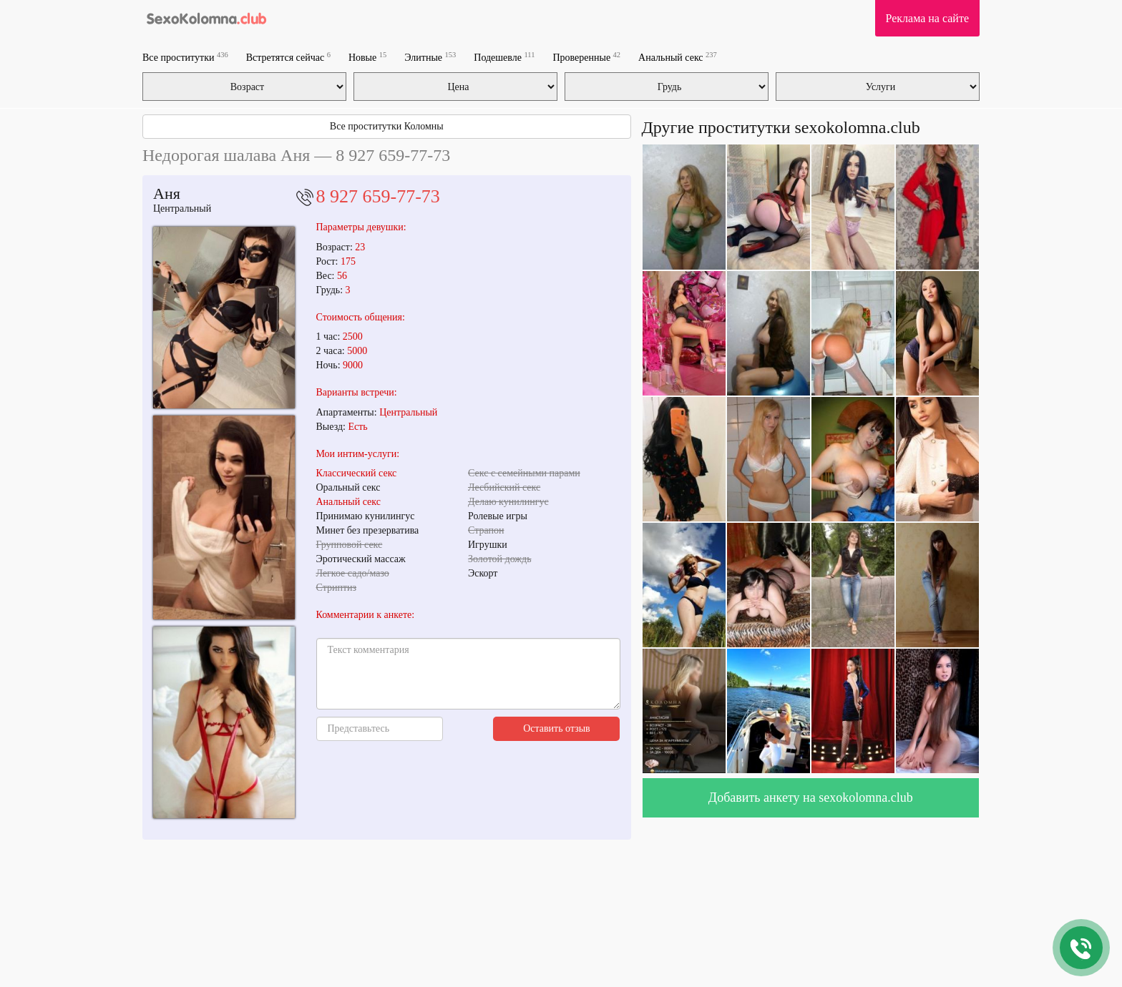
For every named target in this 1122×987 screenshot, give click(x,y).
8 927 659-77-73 (378, 196)
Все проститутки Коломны (387, 126)
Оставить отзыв (556, 728)
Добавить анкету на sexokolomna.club (810, 797)
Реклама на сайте (927, 18)
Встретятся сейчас (288, 57)
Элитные (430, 57)
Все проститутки (185, 57)
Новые (367, 57)
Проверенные (586, 57)
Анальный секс (677, 57)
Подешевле (504, 57)
